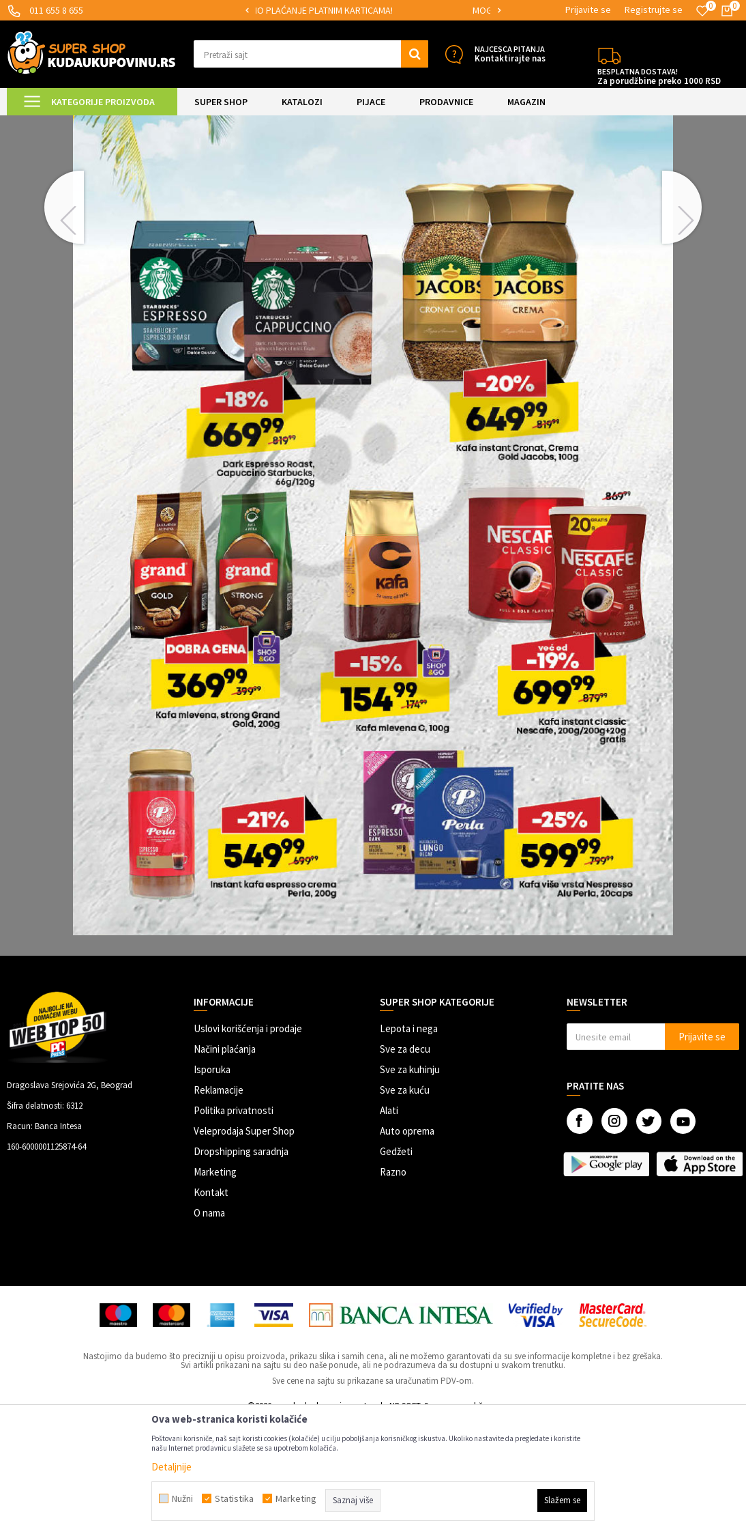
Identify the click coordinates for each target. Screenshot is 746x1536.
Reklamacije (218, 1205)
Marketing (215, 1287)
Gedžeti (396, 1267)
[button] (311, 54)
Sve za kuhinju (410, 1185)
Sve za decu (405, 1164)
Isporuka (212, 1185)
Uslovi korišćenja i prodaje (248, 1144)
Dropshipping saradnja (241, 1267)
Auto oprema (407, 1246)
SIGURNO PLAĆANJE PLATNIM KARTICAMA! (372, 10)
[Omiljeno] (702, 11)
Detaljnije (171, 1466)
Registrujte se (654, 9)
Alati (389, 1226)
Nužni (182, 1498)
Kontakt (211, 1308)
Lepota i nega (409, 1144)
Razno (393, 1287)
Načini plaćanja (225, 1164)
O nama (209, 1328)
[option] (373, 10)
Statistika (234, 1498)
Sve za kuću (405, 1205)
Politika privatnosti (233, 1226)
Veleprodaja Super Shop (244, 1246)
